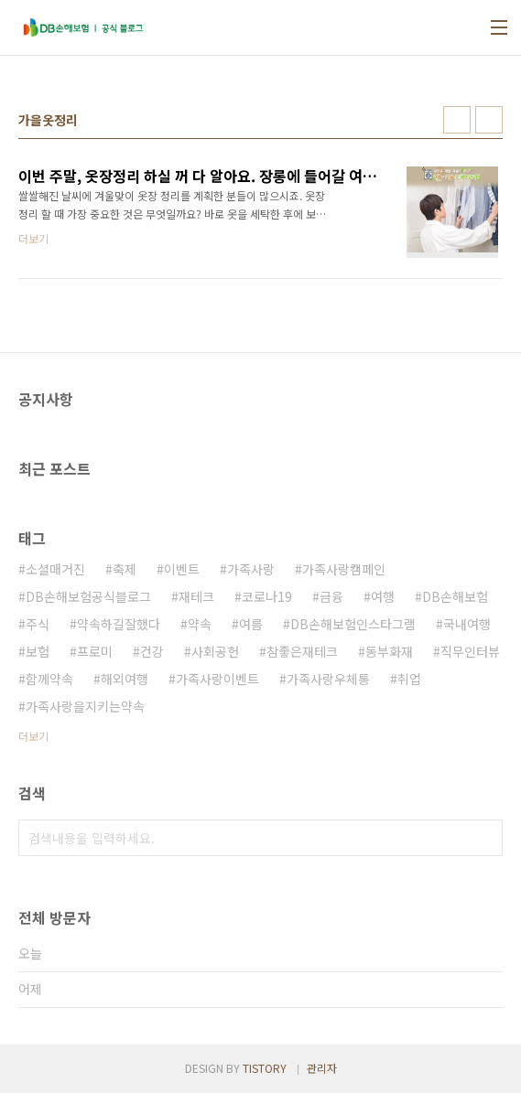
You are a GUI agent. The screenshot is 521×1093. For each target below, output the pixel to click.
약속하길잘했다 (118, 624)
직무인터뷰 (470, 651)
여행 (383, 596)
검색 (484, 837)
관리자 (322, 1068)
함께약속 (49, 679)
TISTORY (265, 1068)
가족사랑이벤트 (217, 679)
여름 (251, 624)
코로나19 (267, 596)
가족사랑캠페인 (343, 569)
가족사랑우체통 (328, 679)
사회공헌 (215, 651)
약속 (200, 624)
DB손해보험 (455, 596)
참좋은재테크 (302, 651)
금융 (331, 596)
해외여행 (124, 679)
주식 (37, 624)
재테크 (196, 596)
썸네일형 (457, 120)
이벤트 (182, 569)
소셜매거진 (55, 569)
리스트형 (489, 120)
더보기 (33, 736)
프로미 (95, 651)
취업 (409, 679)
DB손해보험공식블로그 (88, 596)
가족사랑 (251, 569)
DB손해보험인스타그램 (353, 624)
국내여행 (467, 624)
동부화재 (389, 651)
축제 (124, 569)
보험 (37, 651)
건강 (152, 651)
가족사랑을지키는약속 (85, 706)
